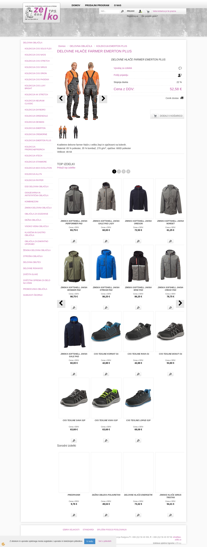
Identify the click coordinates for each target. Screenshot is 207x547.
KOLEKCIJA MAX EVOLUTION (38, 168)
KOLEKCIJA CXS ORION (36, 73)
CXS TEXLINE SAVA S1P (74, 420)
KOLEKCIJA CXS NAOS (35, 55)
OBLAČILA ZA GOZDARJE (36, 214)
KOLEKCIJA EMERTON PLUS (38, 140)
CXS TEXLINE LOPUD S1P (138, 420)
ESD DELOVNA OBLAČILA (37, 186)
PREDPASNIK (74, 495)
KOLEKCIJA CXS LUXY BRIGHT (35, 87)
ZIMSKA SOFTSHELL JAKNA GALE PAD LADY (106, 222)
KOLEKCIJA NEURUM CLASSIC (34, 102)
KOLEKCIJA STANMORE (36, 162)
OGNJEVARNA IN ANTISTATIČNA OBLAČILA (36, 194)
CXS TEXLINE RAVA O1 (138, 354)
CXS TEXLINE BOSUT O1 (170, 354)
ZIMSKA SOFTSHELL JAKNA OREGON (138, 222)
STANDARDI (88, 530)
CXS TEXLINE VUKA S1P (106, 420)
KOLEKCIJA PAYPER (34, 180)
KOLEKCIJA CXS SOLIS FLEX (38, 49)
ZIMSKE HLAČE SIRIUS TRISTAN (170, 496)
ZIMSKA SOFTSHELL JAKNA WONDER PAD (74, 288)
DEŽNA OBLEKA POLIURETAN (106, 495)
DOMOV (76, 5)
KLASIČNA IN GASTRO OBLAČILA (35, 233)
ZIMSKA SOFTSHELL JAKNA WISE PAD (138, 288)
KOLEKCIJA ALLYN (33, 174)
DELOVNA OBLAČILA (81, 46)
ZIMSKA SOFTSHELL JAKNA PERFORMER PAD (74, 222)
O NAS (117, 5)
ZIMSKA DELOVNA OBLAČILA (38, 208)
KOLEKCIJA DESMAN (34, 122)
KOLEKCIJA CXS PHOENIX (37, 79)
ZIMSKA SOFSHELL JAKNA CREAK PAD (170, 288)
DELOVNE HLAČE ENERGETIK (138, 495)
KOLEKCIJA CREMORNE (36, 134)
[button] (103, 99)
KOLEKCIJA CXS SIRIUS (36, 67)
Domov (61, 46)
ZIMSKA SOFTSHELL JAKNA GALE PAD (74, 355)
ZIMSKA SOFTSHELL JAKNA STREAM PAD (106, 288)
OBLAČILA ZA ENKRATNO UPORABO (36, 242)
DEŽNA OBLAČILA (33, 220)
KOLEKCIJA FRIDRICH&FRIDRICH (35, 148)
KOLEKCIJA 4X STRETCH (36, 94)
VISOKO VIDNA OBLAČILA (37, 226)
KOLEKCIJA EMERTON (35, 128)
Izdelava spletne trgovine (163, 543)
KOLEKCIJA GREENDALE (36, 116)
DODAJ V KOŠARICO (171, 115)
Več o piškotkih (104, 541)
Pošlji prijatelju (121, 75)
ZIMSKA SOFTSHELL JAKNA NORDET (170, 222)
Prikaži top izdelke (66, 167)
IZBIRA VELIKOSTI (71, 530)
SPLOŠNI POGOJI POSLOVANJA (112, 530)
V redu (89, 541)
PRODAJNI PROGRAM (97, 5)
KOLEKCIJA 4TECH (33, 156)
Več (74, 241)
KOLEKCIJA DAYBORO (35, 110)
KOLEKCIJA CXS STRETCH (37, 61)
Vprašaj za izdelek (123, 68)
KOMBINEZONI (31, 201)
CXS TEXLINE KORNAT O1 (106, 354)
